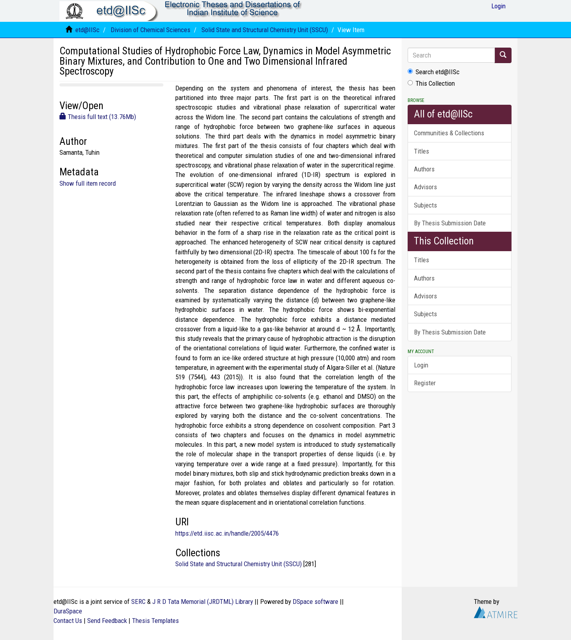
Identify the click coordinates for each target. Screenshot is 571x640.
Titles (421, 151)
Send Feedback (107, 621)
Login (421, 365)
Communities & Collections (449, 133)
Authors (424, 169)
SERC (138, 601)
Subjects (425, 205)
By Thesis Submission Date (450, 223)
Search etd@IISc (434, 72)
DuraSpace (68, 611)
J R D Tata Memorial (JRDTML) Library (202, 601)
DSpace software (315, 601)
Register (425, 383)
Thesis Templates (155, 621)
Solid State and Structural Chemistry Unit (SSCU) (264, 30)
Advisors (425, 187)
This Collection (431, 83)
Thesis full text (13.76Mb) (97, 117)
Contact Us (68, 621)
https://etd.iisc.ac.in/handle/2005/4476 (227, 533)
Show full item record (87, 183)
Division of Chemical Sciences (150, 30)
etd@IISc (87, 30)
